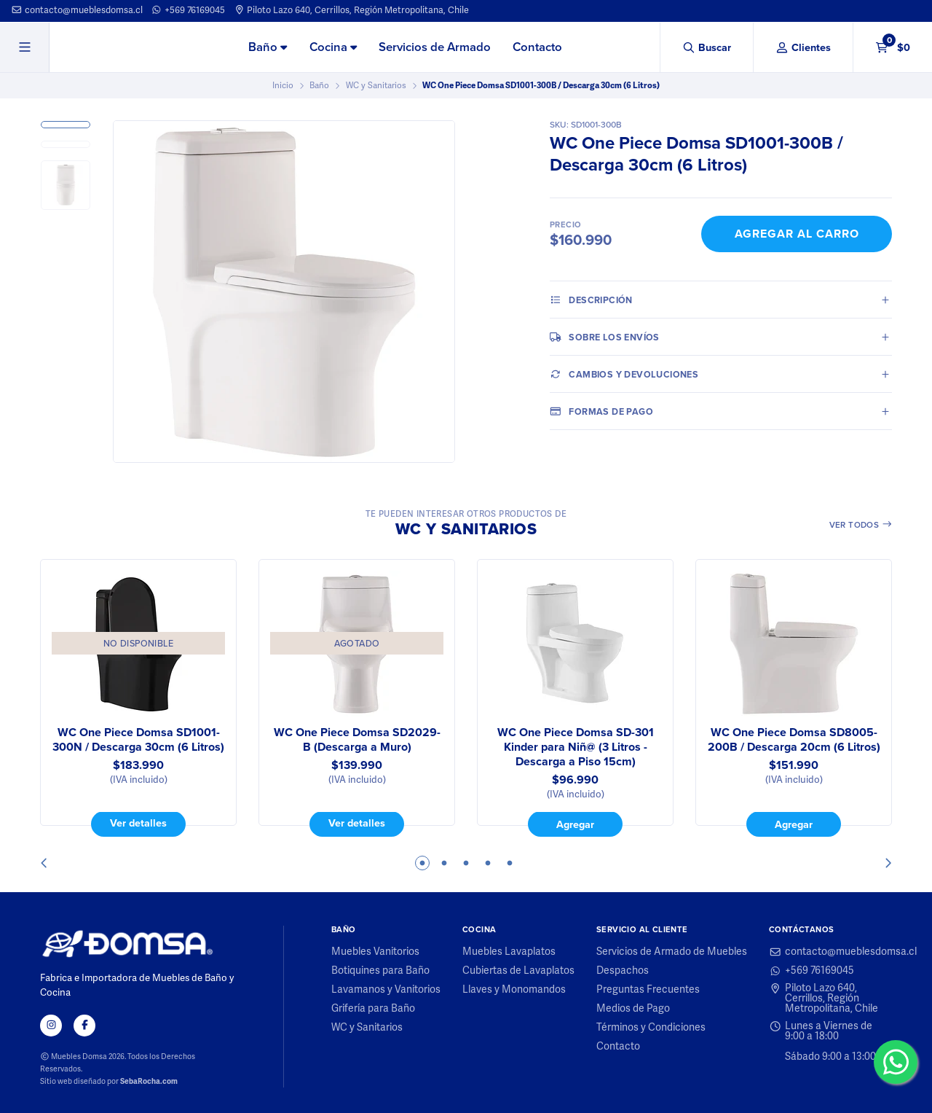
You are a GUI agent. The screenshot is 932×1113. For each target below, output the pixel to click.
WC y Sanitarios (376, 85)
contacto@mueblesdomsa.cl (77, 10)
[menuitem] (267, 48)
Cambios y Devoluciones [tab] (624, 374)
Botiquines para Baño (380, 971)
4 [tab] (488, 863)
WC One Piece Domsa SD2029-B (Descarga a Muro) (357, 739)
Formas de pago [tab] (601, 411)
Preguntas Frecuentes (648, 990)
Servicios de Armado (435, 47)
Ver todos (861, 524)
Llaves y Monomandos (514, 990)
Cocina (333, 47)
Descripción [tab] (591, 299)
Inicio (282, 85)
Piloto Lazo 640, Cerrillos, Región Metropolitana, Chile (352, 10)
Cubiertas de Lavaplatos (518, 971)
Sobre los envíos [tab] (605, 337)
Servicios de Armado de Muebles (671, 952)
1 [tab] (422, 863)
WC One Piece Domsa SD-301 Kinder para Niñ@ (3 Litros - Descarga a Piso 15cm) (575, 747)
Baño (267, 47)
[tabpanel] (138, 698)
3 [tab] (466, 863)
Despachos (622, 971)
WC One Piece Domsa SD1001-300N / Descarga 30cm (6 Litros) (138, 739)
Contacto (537, 47)
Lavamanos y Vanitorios (386, 990)
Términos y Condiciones (651, 1028)
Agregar (575, 824)
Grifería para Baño (373, 1009)
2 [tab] (444, 863)
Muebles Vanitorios (375, 952)
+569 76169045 (188, 10)
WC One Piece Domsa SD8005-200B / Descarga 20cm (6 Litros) (794, 739)
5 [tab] (509, 863)
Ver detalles (138, 824)
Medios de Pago (633, 1009)
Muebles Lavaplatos (509, 952)
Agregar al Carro (797, 233)
